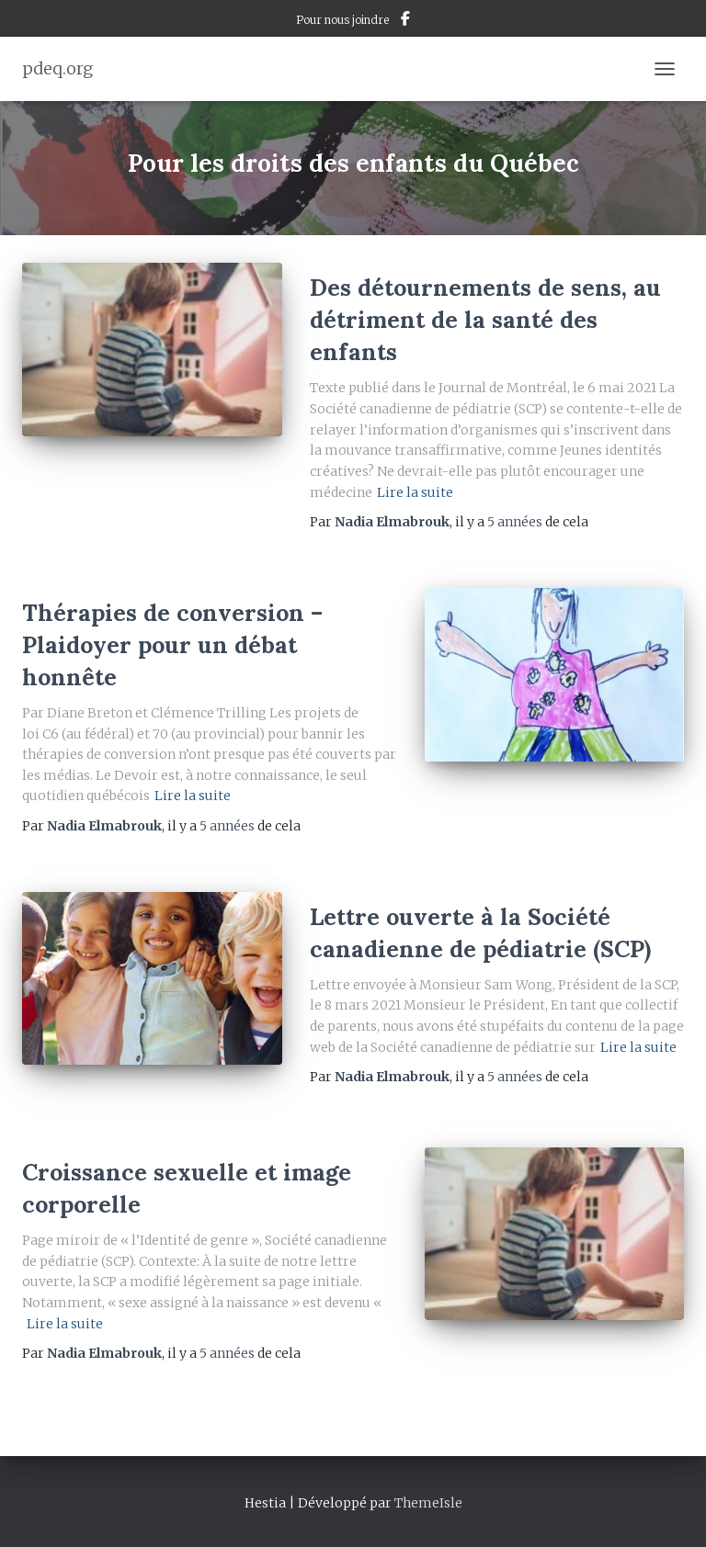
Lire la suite (415, 492)
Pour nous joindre (342, 20)
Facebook (405, 21)
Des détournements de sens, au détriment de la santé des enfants (485, 320)
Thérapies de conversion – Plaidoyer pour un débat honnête (172, 645)
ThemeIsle (428, 1503)
